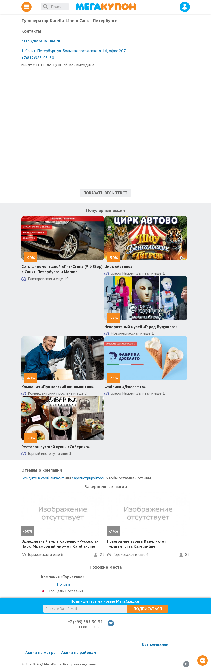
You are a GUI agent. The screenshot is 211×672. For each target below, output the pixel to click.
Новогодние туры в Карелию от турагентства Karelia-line (136, 543)
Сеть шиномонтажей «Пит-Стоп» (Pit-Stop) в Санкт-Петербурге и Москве (62, 269)
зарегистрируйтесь (88, 478)
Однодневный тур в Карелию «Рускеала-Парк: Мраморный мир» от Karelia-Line (59, 543)
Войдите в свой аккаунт (42, 478)
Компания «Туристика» (62, 576)
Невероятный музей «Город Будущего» (141, 326)
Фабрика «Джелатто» (125, 386)
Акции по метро (40, 652)
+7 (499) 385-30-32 (85, 621)
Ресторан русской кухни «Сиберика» (55, 446)
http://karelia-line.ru (40, 40)
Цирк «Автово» (118, 266)
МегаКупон (105, 7)
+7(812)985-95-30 (37, 57)
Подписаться (148, 608)
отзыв (63, 584)
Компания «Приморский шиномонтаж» (57, 386)
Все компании (155, 644)
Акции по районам (78, 652)
